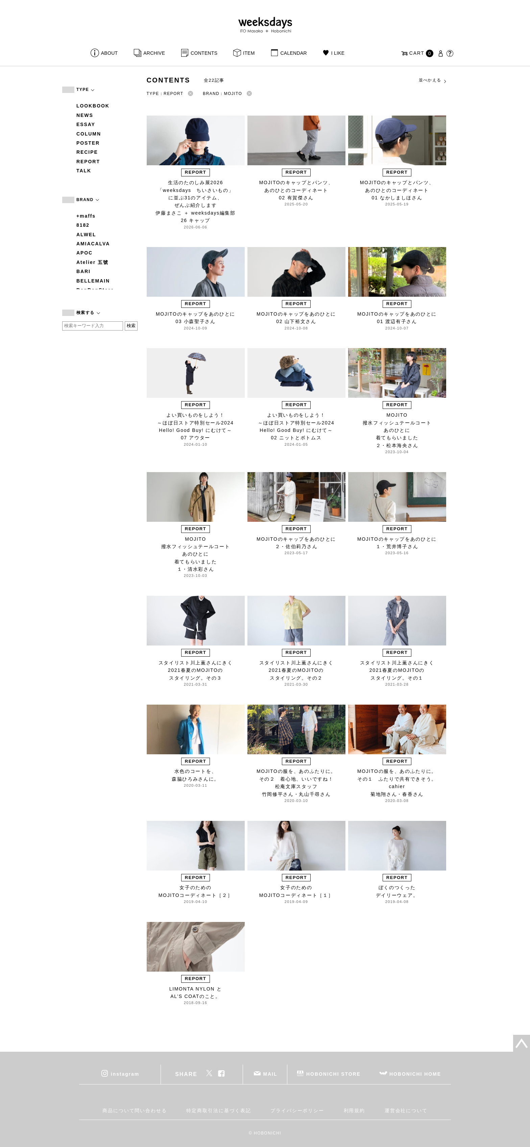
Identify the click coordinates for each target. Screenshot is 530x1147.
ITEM (249, 53)
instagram (125, 1074)
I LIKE (338, 53)
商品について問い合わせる (134, 1110)
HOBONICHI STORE (333, 1074)
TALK (83, 170)
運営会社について (406, 1110)
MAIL (270, 1074)
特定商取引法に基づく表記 (218, 1110)
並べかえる (433, 80)
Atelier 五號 (92, 262)
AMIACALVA (93, 243)
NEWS (84, 115)
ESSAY (85, 124)
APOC (84, 252)
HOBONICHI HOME (415, 1074)
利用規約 (354, 1110)
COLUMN (88, 134)
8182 (83, 225)
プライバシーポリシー (297, 1110)
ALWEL (86, 234)
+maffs (86, 216)
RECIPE (87, 152)
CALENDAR (293, 53)
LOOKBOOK (93, 105)
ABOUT (109, 53)
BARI (83, 271)
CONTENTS (204, 53)
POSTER (88, 143)
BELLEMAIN (93, 281)
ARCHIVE (154, 53)
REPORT (88, 161)
